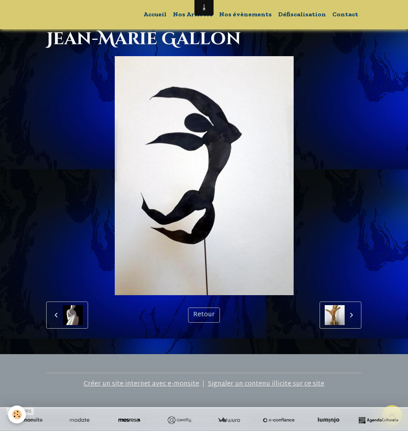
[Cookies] (17, 414)
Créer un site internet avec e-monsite (141, 384)
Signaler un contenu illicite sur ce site (266, 384)
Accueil (155, 14)
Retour (204, 315)
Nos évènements (245, 14)
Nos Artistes (193, 14)
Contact (345, 14)
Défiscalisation (302, 14)
